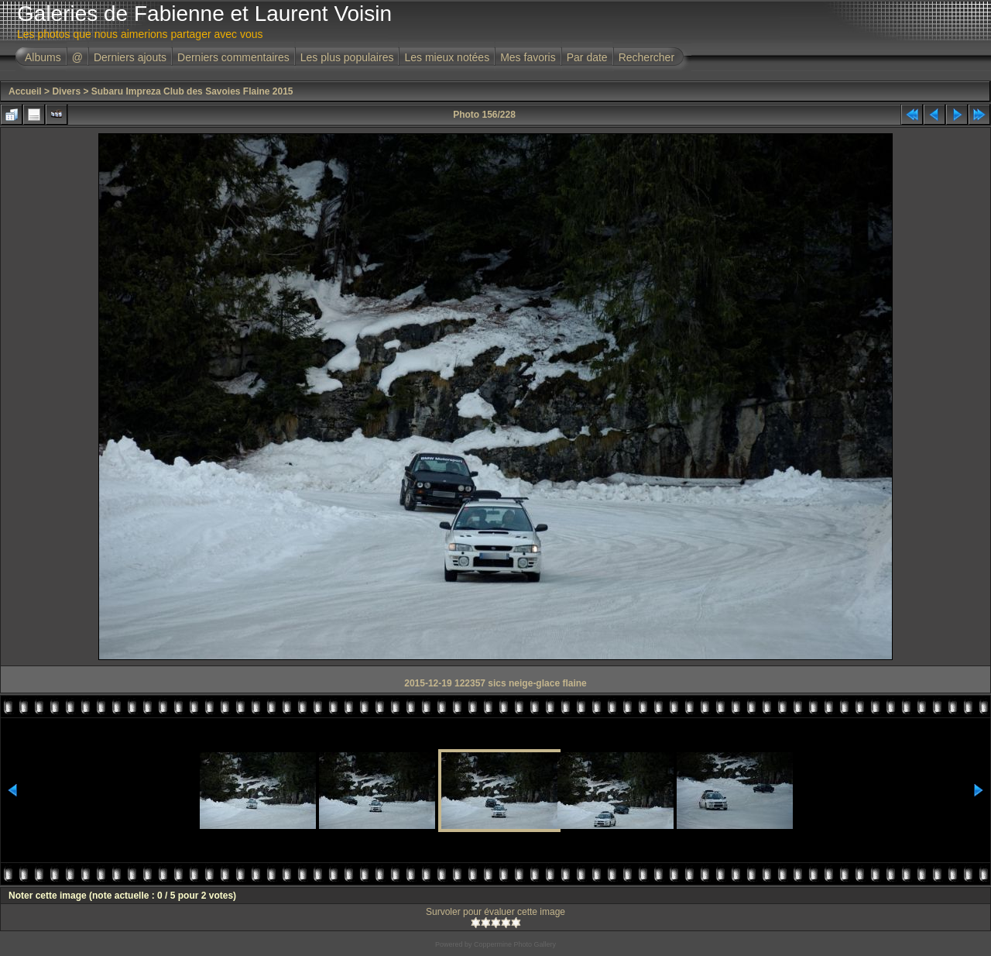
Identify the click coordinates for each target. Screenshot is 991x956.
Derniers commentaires (233, 57)
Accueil (25, 91)
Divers (66, 91)
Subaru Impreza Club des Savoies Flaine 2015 (192, 91)
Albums (43, 57)
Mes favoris (528, 57)
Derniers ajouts (130, 57)
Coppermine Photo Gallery (515, 944)
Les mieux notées (446, 57)
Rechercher (646, 57)
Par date (587, 57)
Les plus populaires (347, 57)
